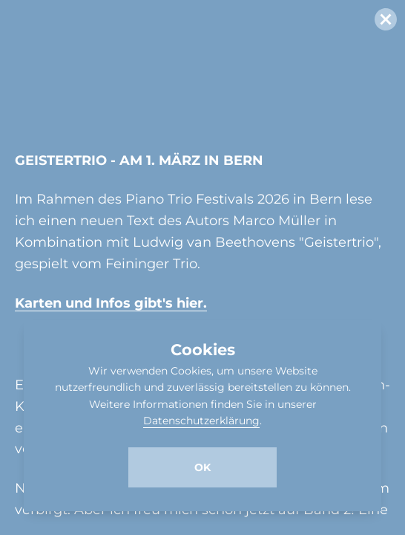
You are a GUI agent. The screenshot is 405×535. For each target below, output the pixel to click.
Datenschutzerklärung (201, 420)
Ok (202, 467)
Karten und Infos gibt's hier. (111, 303)
